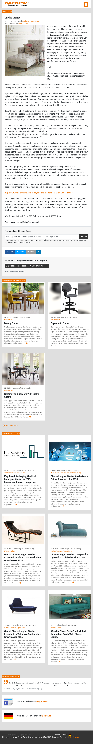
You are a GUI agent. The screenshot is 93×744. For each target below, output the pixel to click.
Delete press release (16, 266)
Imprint (8, 737)
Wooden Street (56, 628)
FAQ (3, 737)
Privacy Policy (17, 737)
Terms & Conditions (30, 737)
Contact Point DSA (44, 737)
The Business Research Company (15, 473)
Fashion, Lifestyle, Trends (31, 21)
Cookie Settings (73, 737)
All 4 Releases (10, 425)
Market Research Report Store (61, 551)
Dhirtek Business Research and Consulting (66, 473)
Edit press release (38, 266)
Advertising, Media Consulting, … (24, 470)
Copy (84, 236)
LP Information (9, 551)
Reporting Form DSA (59, 737)
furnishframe (23, 23)
